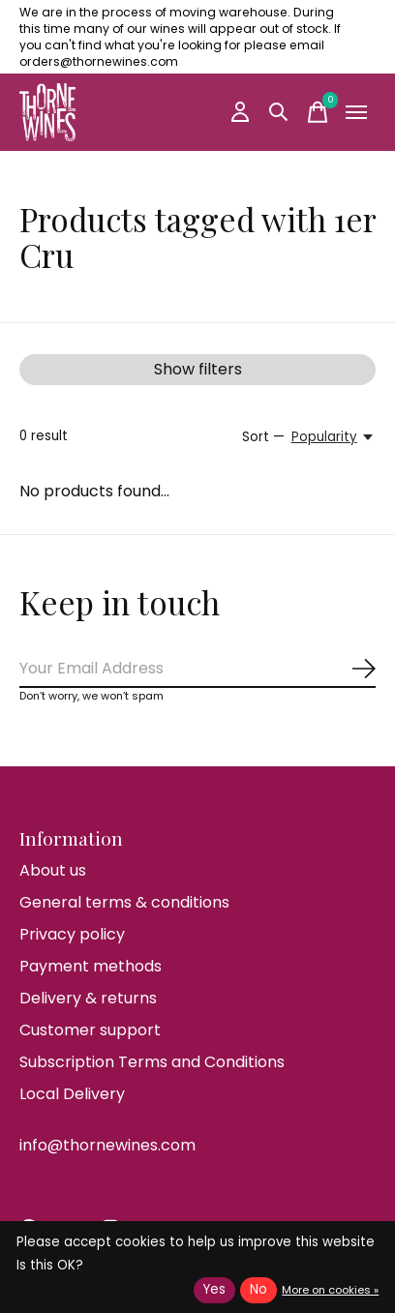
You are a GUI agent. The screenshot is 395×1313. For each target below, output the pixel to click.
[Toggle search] (278, 112)
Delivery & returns (88, 998)
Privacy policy (72, 934)
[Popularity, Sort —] (333, 437)
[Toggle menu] (356, 112)
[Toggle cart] (317, 112)
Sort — (263, 437)
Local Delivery (72, 1094)
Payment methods (90, 966)
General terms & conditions (124, 902)
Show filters (198, 369)
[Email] (197, 669)
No (258, 1289)
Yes (214, 1289)
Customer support (90, 1030)
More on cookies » (330, 1290)
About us (52, 870)
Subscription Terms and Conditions (152, 1062)
